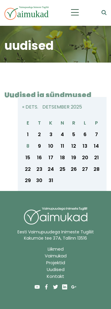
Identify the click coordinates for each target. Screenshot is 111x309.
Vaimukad (56, 256)
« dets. (30, 106)
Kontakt (55, 276)
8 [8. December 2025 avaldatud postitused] (27, 146)
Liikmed (56, 249)
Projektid (55, 262)
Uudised (56, 269)
